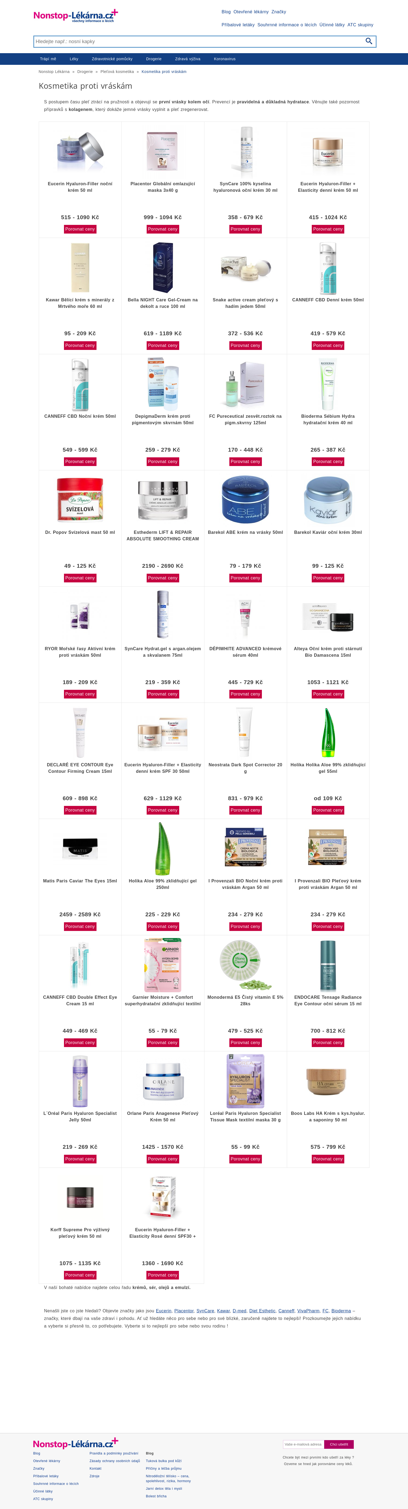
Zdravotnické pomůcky (112, 59)
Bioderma (341, 1311)
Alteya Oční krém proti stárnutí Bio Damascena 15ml (328, 652)
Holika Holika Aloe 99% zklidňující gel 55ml (328, 768)
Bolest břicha (156, 1496)
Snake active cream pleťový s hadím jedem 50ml (245, 303)
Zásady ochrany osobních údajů (114, 1461)
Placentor (184, 1311)
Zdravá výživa (187, 59)
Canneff (286, 1311)
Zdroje (94, 1476)
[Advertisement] (201, 1376)
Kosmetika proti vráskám (164, 71)
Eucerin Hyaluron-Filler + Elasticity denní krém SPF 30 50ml (162, 768)
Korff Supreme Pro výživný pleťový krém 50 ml (80, 1233)
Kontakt (95, 1468)
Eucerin (163, 1311)
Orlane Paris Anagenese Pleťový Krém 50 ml (163, 1116)
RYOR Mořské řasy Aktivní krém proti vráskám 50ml (80, 652)
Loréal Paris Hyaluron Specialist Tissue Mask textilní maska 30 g (245, 1116)
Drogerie (154, 59)
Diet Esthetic (262, 1311)
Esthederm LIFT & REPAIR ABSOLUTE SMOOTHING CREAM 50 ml (163, 535)
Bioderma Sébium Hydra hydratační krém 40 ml (328, 419)
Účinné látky (332, 25)
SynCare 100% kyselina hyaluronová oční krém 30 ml (245, 187)
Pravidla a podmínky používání (113, 1453)
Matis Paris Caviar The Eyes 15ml (80, 881)
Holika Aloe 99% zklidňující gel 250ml (163, 884)
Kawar (223, 1311)
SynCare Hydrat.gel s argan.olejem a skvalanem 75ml (163, 652)
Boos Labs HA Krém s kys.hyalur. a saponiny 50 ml (328, 1116)
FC (326, 1311)
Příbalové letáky (238, 25)
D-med (239, 1311)
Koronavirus (225, 59)
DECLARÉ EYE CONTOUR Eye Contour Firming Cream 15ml (80, 768)
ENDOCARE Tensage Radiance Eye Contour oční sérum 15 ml (328, 1000)
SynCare (205, 1311)
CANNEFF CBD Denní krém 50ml (328, 300)
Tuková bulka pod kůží (164, 1461)
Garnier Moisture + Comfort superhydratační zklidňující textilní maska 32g (163, 1000)
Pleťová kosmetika (117, 71)
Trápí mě (48, 59)
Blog (226, 11)
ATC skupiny (360, 25)
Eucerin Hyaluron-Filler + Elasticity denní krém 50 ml (328, 187)
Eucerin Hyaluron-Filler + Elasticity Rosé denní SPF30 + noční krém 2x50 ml (162, 1233)
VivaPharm (308, 1311)
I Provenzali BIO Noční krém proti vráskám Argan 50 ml (245, 884)
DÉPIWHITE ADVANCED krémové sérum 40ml (245, 652)
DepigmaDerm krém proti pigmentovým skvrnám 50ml (163, 419)
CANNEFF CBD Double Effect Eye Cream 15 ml (80, 1000)
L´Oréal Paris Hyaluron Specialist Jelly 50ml (80, 1116)
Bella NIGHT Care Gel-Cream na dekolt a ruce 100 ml (163, 303)
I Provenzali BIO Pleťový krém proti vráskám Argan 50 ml (328, 884)
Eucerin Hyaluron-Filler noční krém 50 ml (80, 187)
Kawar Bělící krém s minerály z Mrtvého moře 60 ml (80, 303)
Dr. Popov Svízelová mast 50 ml (80, 532)
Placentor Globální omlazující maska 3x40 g (162, 187)
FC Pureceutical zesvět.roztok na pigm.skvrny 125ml (245, 419)
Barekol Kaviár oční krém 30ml (328, 532)
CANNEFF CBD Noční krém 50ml (80, 416)
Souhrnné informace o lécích (287, 25)
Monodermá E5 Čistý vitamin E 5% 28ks (245, 1000)
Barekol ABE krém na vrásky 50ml (245, 532)
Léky (74, 59)
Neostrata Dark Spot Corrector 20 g (245, 768)
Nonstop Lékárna (54, 71)
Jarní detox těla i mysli (164, 1489)
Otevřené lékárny (251, 11)
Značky (278, 11)
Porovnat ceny (80, 229)
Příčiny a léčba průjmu (164, 1468)
